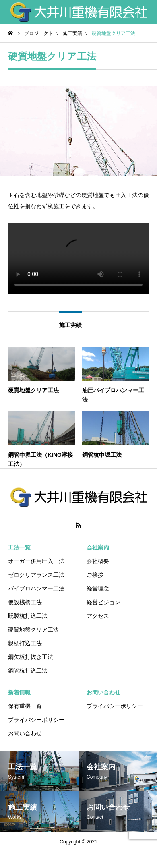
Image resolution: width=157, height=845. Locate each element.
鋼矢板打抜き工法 (30, 657)
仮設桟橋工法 (25, 602)
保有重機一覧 (25, 706)
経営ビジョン (103, 602)
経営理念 (98, 588)
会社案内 (98, 547)
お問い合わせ (25, 733)
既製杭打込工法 (28, 616)
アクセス (98, 616)
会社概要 (98, 561)
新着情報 (19, 692)
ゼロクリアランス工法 (36, 575)
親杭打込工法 (25, 643)
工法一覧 (19, 547)
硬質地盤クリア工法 (33, 629)
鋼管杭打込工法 (28, 670)
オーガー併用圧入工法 (36, 561)
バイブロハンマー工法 (36, 588)
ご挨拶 (95, 575)
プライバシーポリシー (36, 720)
